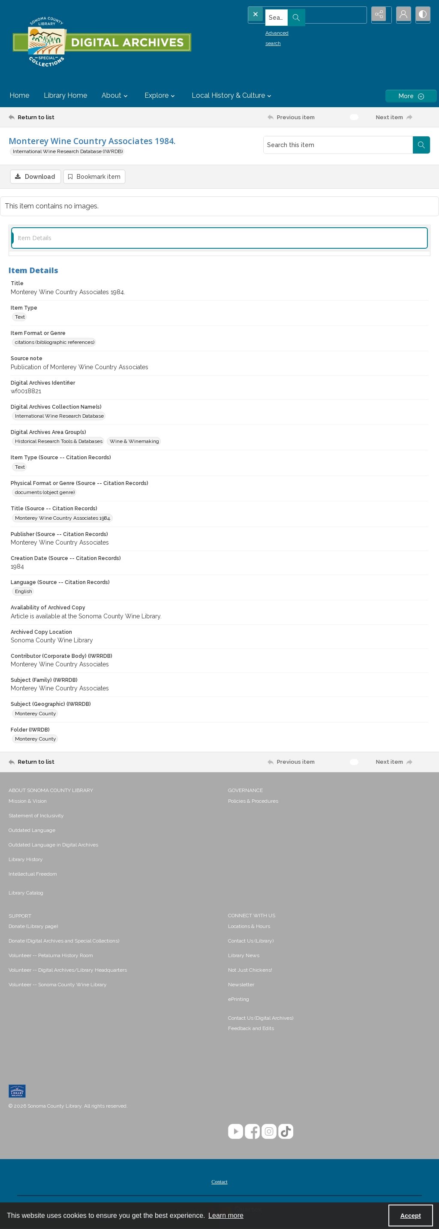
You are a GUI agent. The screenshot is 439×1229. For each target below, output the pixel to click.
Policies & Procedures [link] (253, 802)
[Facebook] (252, 1132)
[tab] (219, 239)
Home (19, 95)
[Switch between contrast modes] (422, 15)
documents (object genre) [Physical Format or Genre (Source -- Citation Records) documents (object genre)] (45, 494)
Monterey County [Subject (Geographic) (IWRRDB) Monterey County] (35, 714)
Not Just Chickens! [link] (250, 971)
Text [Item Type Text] (20, 318)
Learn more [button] (226, 1215)
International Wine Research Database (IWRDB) (68, 151)
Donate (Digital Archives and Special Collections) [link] (64, 942)
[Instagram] (269, 1132)
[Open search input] (357, 15)
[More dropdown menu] (411, 96)
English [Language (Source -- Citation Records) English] (23, 593)
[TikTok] (285, 1132)
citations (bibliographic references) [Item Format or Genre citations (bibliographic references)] (54, 343)
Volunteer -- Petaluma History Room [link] (51, 957)
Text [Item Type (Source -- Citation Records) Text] (20, 468)
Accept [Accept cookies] (410, 1215)
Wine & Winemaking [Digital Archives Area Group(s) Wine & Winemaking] (134, 443)
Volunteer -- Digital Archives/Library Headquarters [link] (68, 971)
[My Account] (400, 15)
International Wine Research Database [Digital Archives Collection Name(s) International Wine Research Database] (59, 417)
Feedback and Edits (251, 1030)
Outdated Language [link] (32, 831)
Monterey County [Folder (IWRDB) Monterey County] (35, 740)
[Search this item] (338, 145)
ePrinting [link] (238, 1000)
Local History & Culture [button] (233, 95)
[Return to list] (66, 117)
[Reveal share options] (379, 15)
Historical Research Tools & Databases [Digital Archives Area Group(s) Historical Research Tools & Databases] (58, 443)
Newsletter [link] (241, 986)
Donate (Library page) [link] (33, 928)
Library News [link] (243, 957)
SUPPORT (20, 917)
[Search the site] (291, 15)
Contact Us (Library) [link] (251, 942)
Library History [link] (26, 861)
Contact (219, 1183)
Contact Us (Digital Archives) (260, 1019)
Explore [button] (160, 95)
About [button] (116, 95)
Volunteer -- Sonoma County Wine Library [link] (58, 986)
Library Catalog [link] (26, 894)
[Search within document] (421, 145)
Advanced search (271, 30)
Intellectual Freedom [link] (33, 875)
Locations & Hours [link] (249, 928)
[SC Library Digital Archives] (102, 42)
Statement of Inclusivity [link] (36, 817)
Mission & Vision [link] (28, 802)
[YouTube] (235, 1132)
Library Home (65, 95)
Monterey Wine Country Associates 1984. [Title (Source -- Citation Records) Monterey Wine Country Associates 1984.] (63, 519)
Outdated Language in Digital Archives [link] (53, 846)
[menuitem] (114, 802)
